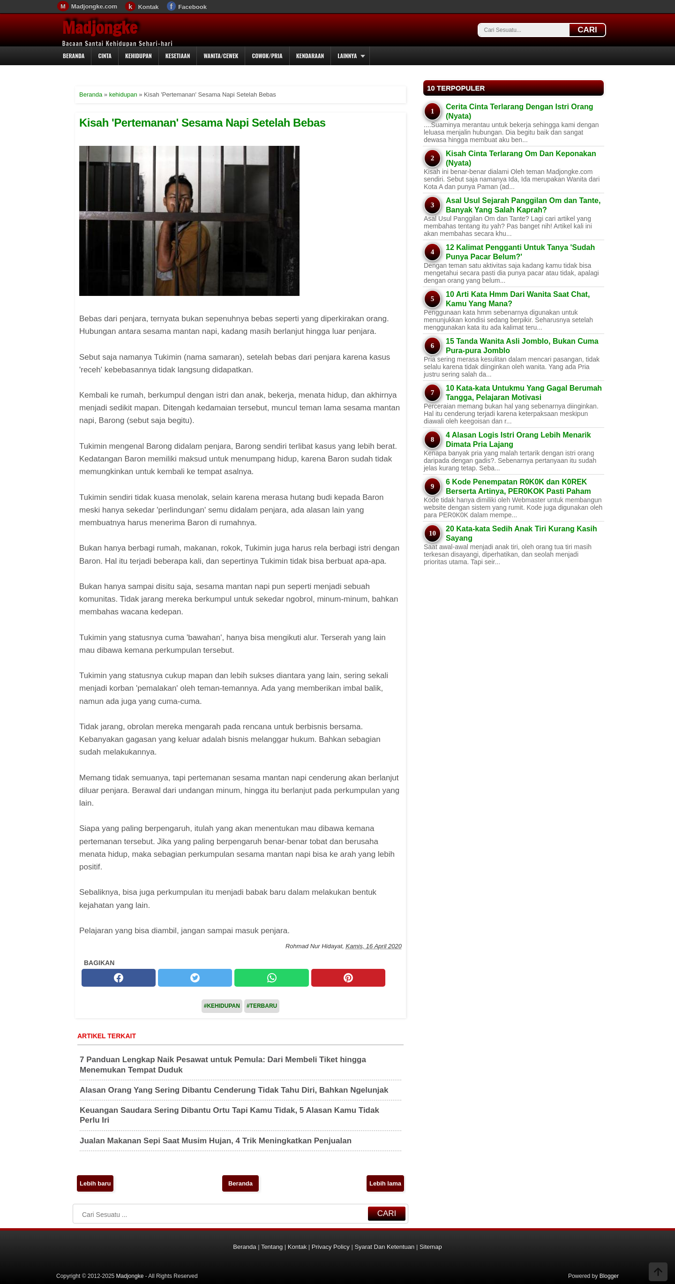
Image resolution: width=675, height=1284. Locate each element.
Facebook (192, 6)
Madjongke (99, 27)
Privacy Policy (331, 1246)
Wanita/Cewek (220, 56)
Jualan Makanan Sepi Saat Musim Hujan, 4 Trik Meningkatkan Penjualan (216, 1140)
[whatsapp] (271, 978)
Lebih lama (385, 1183)
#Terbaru (262, 1006)
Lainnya (347, 56)
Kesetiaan (177, 56)
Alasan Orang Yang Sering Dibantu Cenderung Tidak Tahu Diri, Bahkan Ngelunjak (234, 1090)
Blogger (609, 1276)
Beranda (73, 56)
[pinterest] (348, 978)
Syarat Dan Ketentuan (384, 1246)
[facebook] (119, 978)
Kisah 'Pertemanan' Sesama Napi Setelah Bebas (202, 122)
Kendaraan (310, 56)
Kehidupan (138, 56)
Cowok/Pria (267, 56)
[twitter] (195, 978)
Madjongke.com (94, 6)
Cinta (105, 56)
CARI (587, 29)
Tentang (272, 1246)
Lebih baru (95, 1183)
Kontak (148, 6)
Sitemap (431, 1246)
